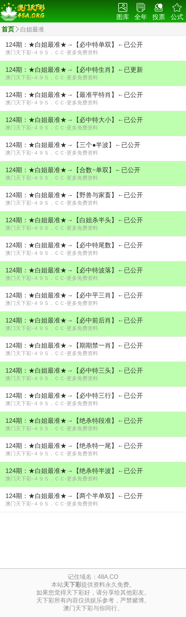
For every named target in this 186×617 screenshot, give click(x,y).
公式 (177, 12)
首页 (7, 29)
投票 (158, 12)
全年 (140, 12)
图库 (122, 12)
